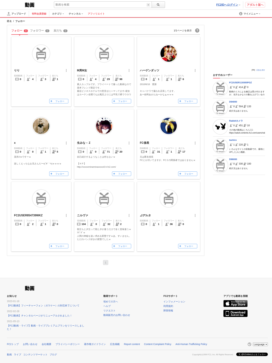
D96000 (233, 159)
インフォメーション (174, 301)
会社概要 (46, 344)
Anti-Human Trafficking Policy (191, 344)
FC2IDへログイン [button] (228, 4)
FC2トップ (13, 344)
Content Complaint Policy (157, 344)
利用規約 (168, 306)
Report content (132, 344)
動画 (9, 354)
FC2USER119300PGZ (240, 82)
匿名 (9, 21)
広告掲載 (115, 344)
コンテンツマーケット (35, 354)
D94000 (233, 101)
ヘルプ (107, 306)
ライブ (17, 354)
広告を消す (260, 70)
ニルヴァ (82, 215)
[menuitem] (59, 14)
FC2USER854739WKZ (28, 215)
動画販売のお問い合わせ (116, 315)
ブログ (53, 354)
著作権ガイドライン (95, 344)
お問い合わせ (30, 344)
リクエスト (109, 310)
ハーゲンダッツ (149, 70)
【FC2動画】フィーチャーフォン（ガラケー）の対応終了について (43, 305)
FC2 (15, 4)
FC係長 (144, 142)
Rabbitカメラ (236, 120)
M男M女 (82, 70)
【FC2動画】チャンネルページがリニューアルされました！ (39, 315)
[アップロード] (16, 14)
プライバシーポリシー (68, 344)
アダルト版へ (255, 4)
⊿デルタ (145, 215)
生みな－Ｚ (84, 142)
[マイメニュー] (250, 14)
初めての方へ (110, 301)
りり (17, 70)
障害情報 (168, 310)
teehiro (233, 140)
